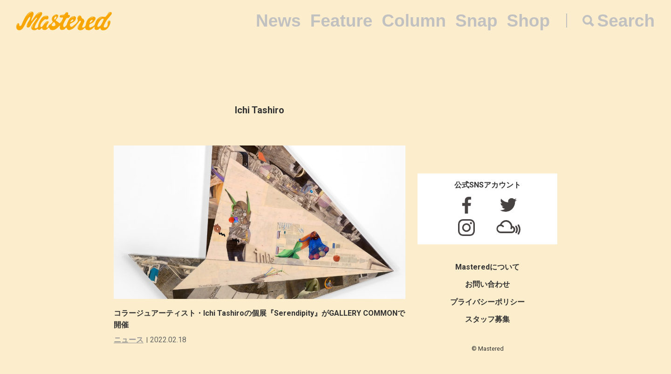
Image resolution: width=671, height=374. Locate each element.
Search (626, 20)
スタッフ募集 (487, 319)
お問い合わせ (487, 284)
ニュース (129, 339)
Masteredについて (487, 267)
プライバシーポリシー (487, 302)
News (278, 20)
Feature (341, 20)
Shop (528, 20)
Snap (476, 20)
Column (414, 20)
